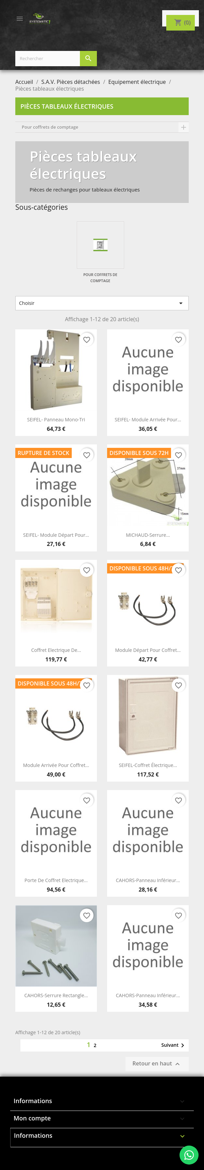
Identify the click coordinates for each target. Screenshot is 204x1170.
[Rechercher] (56, 58)
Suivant (174, 1045)
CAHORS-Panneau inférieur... (148, 880)
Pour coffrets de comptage (50, 127)
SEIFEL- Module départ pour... (56, 535)
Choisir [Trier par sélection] (102, 303)
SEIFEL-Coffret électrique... (148, 765)
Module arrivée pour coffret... (56, 765)
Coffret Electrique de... (56, 650)
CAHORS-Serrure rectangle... (56, 995)
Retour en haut (157, 1064)
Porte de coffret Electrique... (56, 880)
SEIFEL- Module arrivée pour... (148, 419)
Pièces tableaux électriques (66, 106)
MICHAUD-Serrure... (148, 535)
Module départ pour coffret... (148, 650)
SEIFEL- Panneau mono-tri (56, 419)
